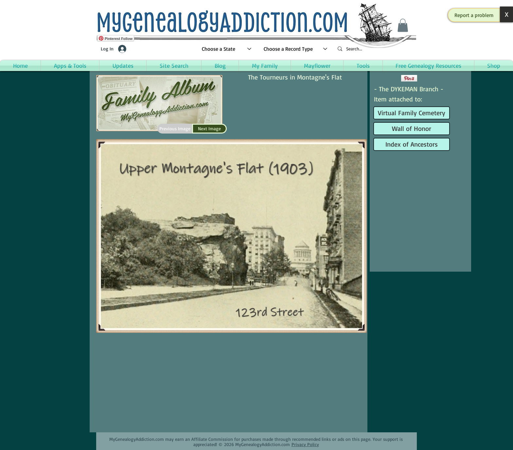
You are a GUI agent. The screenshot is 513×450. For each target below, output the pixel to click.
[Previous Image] (174, 129)
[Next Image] (209, 129)
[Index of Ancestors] (411, 144)
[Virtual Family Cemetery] (411, 112)
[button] (474, 15)
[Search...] (374, 49)
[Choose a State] (227, 49)
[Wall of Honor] (411, 128)
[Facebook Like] (386, 78)
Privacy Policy (305, 444)
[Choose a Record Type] (296, 49)
